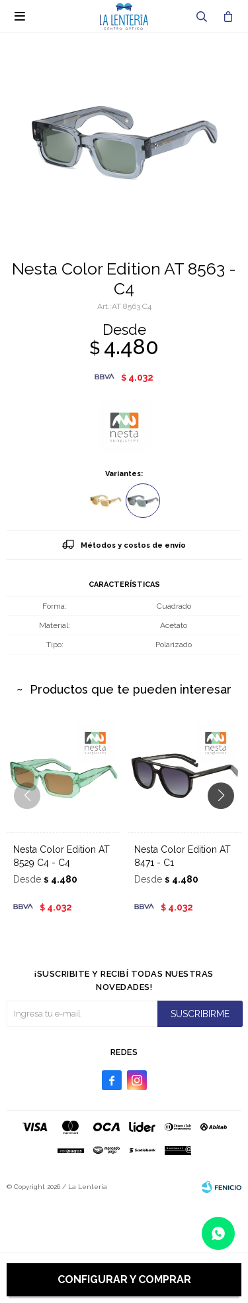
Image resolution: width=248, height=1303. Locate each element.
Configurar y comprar (124, 1279)
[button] (226, 822)
